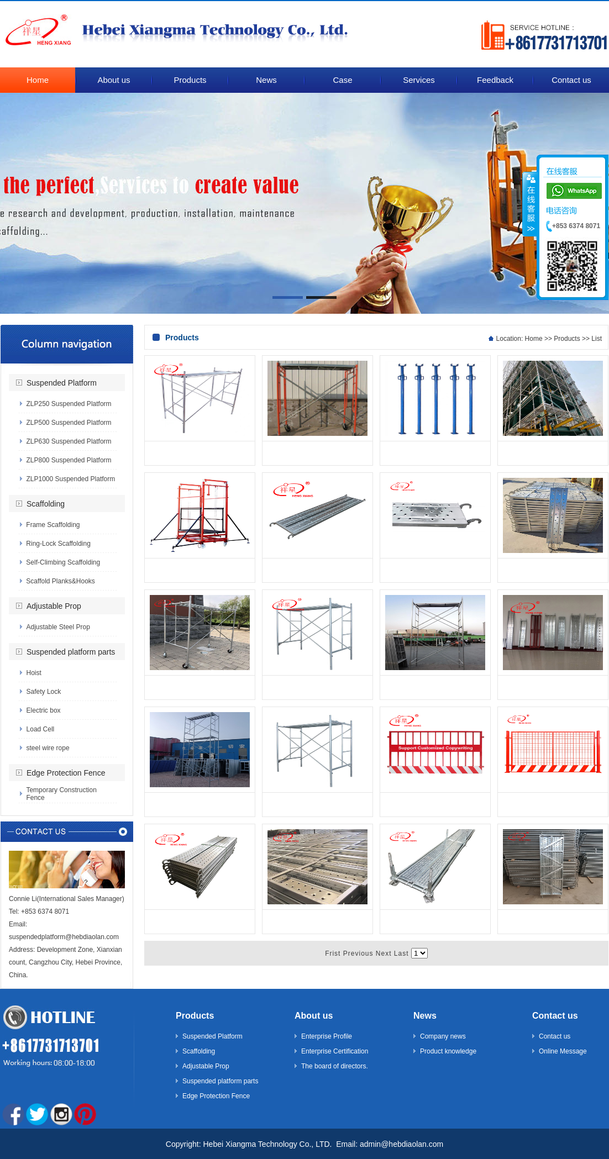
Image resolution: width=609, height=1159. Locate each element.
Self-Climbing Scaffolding (63, 562)
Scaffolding (46, 503)
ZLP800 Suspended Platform (68, 460)
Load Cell (41, 729)
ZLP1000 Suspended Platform (70, 479)
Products (567, 339)
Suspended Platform (62, 382)
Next (384, 953)
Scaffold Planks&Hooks (60, 581)
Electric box (44, 710)
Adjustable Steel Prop (58, 627)
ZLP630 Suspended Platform (68, 441)
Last (401, 953)
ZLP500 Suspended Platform (68, 422)
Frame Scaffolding (53, 525)
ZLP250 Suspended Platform (68, 404)
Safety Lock (44, 692)
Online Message (563, 1051)
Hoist (34, 673)
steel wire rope (48, 748)
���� (530, 203)
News (425, 1015)
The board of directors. (334, 1066)
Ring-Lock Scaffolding (58, 543)
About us (314, 1015)
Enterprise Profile (326, 1036)
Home (534, 339)
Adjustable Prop (54, 606)
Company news (443, 1036)
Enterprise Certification (334, 1051)
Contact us (555, 1015)
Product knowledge (448, 1051)
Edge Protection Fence (66, 772)
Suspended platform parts (71, 651)
